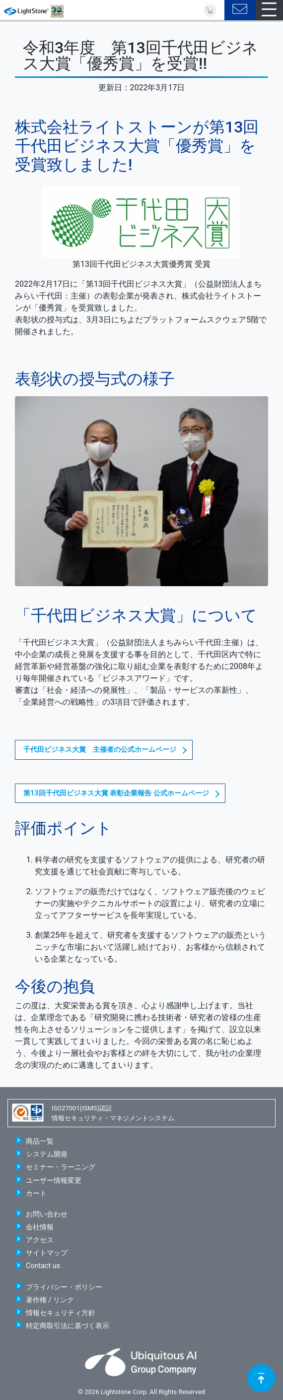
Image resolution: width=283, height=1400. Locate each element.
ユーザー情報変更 (53, 1180)
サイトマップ (47, 1253)
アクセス (40, 1240)
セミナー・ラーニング (60, 1167)
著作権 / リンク (50, 1300)
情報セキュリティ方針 (60, 1313)
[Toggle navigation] (269, 10)
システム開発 (47, 1154)
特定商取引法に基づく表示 (67, 1326)
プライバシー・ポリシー (64, 1287)
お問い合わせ (47, 1214)
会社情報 (40, 1227)
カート (36, 1193)
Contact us (43, 1266)
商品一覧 (40, 1141)
